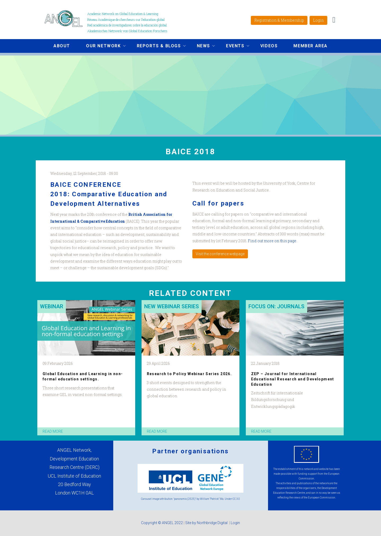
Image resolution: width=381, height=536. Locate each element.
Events (233, 46)
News (202, 46)
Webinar (51, 306)
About (61, 45)
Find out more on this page (272, 240)
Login (318, 20)
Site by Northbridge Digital (206, 523)
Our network (102, 46)
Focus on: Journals (276, 306)
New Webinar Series (171, 306)
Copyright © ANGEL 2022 (162, 523)
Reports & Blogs (157, 46)
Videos (269, 45)
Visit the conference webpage (220, 254)
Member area (310, 45)
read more (53, 431)
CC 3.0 (236, 498)
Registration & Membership (279, 20)
